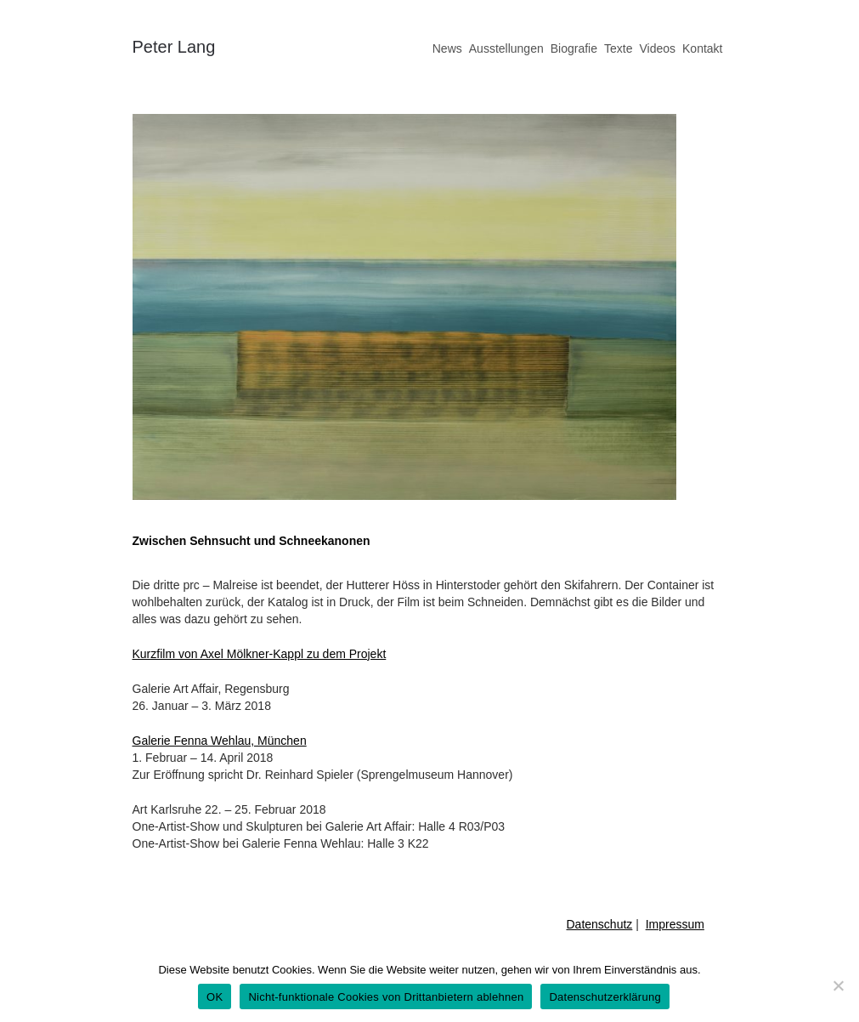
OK (214, 997)
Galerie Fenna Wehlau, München (220, 740)
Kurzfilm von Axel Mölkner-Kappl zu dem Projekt (260, 654)
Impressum (675, 924)
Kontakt (702, 48)
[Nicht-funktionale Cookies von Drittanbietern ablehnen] (837, 985)
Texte (618, 48)
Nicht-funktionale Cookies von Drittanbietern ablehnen (385, 997)
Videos (657, 48)
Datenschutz (600, 924)
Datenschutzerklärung (604, 997)
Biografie (574, 48)
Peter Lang (174, 46)
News (447, 48)
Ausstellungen (506, 48)
